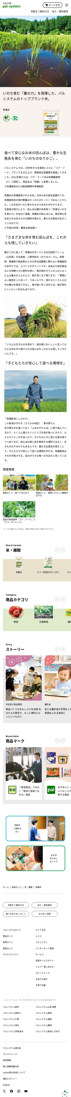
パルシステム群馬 (44, 1013)
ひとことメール (43, 973)
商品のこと (17, 887)
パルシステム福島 (44, 1019)
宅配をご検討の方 (40, 11)
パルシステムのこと (12, 930)
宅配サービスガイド (45, 961)
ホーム (6, 887)
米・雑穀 (28, 887)
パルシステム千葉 (11, 1019)
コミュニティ (42, 942)
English (6, 1085)
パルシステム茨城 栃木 (13, 1031)
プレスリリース (10, 1054)
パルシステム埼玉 (11, 1025)
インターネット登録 (45, 948)
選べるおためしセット (16, 914)
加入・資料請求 (60, 11)
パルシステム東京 (11, 1007)
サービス (40, 954)
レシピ (39, 936)
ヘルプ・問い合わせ (45, 967)
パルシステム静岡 (44, 1025)
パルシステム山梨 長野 (46, 1007)
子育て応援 (41, 985)
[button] (63, 549)
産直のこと (8, 948)
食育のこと (8, 942)
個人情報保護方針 (11, 1066)
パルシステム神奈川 (12, 1013)
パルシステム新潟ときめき (48, 1031)
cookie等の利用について (14, 1073)
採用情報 (7, 1060)
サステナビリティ (11, 954)
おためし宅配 (45, 914)
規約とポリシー (10, 1079)
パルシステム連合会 (12, 1048)
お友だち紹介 (42, 979)
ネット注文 (52, 5)
